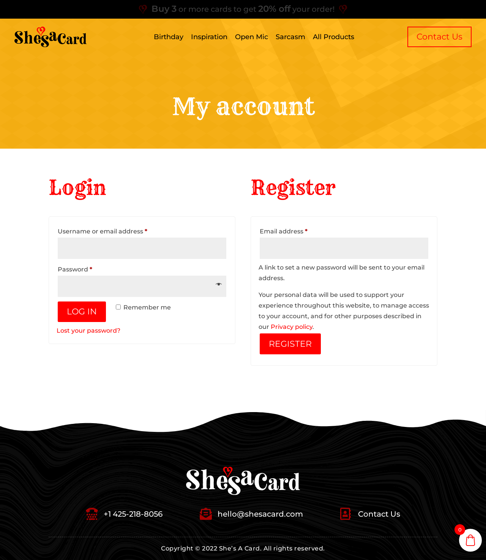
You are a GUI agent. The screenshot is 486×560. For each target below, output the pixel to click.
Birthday (168, 37)
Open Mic (251, 37)
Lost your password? (88, 330)
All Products (333, 37)
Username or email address (117, 230)
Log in (82, 311)
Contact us (439, 37)
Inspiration (209, 37)
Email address (298, 230)
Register (290, 344)
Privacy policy (291, 326)
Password (89, 268)
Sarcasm (290, 37)
